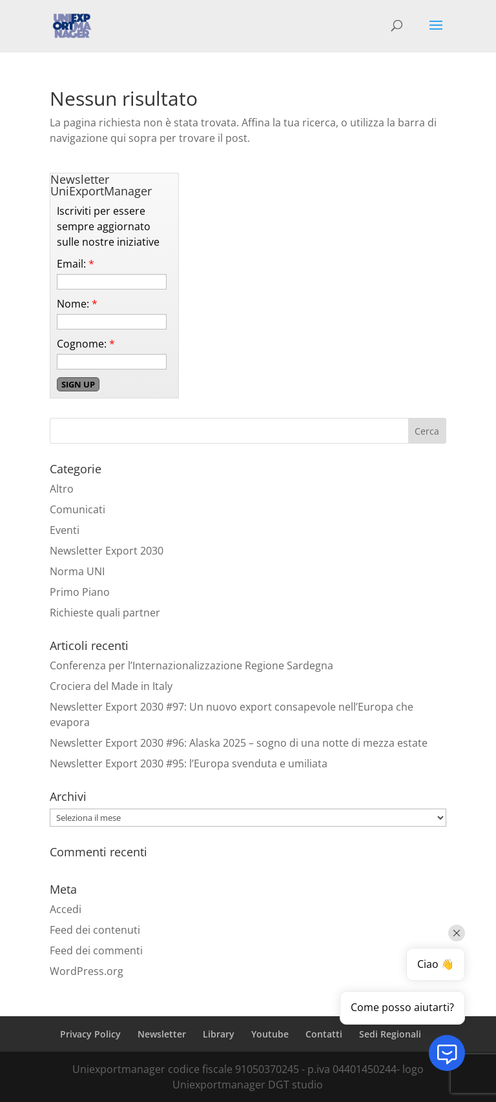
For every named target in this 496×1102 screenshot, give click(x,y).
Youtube (270, 1034)
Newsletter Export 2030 (106, 551)
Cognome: (86, 344)
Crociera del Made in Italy (111, 686)
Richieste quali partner (105, 612)
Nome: (77, 304)
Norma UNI (77, 571)
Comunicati (77, 509)
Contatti (323, 1034)
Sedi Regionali (390, 1034)
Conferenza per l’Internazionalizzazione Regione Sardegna (191, 665)
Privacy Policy (90, 1034)
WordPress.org (86, 971)
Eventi (64, 530)
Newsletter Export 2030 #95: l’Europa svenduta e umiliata (188, 763)
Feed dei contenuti (95, 930)
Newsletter (162, 1034)
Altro (62, 489)
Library (218, 1034)
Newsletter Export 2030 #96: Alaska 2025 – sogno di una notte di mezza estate (239, 743)
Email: (75, 264)
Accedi (65, 909)
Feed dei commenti (96, 950)
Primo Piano (80, 592)
